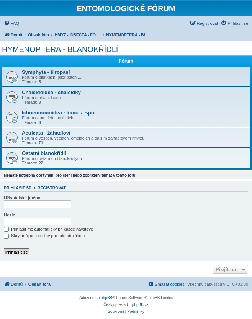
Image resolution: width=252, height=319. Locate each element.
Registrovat (52, 188)
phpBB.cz (140, 305)
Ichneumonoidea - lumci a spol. (59, 113)
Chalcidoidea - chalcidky (51, 92)
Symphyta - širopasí (46, 72)
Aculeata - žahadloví (46, 133)
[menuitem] (11, 23)
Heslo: (10, 215)
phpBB (106, 298)
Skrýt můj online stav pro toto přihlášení (44, 235)
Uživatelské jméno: (23, 197)
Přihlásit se (17, 188)
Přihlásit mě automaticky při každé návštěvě (48, 229)
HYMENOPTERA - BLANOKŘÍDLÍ (60, 49)
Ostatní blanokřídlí (44, 153)
